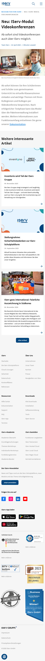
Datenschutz (5, 638)
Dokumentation (18, 124)
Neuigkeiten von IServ (11, 12)
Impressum (5, 633)
